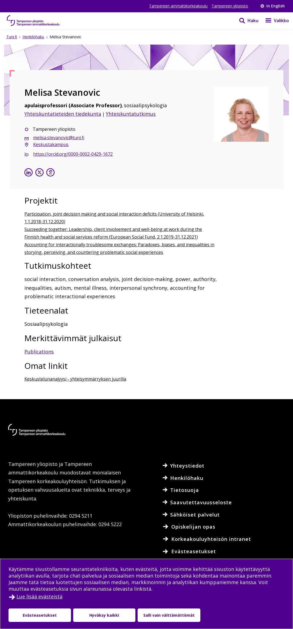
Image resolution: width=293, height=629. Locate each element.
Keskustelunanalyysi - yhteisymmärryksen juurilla (75, 379)
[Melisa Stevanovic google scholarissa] (50, 173)
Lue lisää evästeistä (39, 596)
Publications (39, 351)
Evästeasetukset (40, 615)
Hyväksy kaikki (104, 615)
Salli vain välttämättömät (169, 615)
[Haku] (245, 20)
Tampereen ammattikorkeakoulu (178, 5)
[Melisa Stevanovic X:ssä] (39, 173)
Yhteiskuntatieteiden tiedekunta (62, 114)
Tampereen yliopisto (230, 5)
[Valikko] (273, 20)
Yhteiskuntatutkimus (131, 114)
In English (272, 5)
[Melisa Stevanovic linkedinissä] (28, 173)
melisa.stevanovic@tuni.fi (58, 138)
